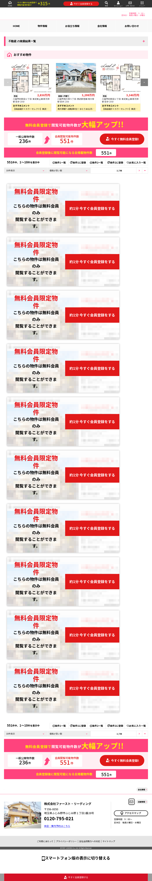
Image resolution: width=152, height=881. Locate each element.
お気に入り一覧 (136, 162)
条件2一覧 (96, 162)
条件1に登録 (78, 162)
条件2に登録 (115, 162)
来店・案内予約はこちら (57, 826)
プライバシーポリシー (66, 841)
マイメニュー (118, 4)
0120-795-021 (59, 818)
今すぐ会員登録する (81, 3)
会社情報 (102, 26)
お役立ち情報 (72, 26)
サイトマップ (109, 841)
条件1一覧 (59, 162)
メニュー (142, 4)
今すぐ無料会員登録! (122, 139)
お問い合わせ (130, 4)
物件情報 (42, 26)
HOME (10, 3)
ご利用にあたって (45, 841)
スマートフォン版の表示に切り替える (77, 858)
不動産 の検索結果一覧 (22, 41)
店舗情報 (141, 801)
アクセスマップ (130, 813)
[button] (144, 82)
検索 (106, 4)
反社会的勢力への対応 (89, 841)
